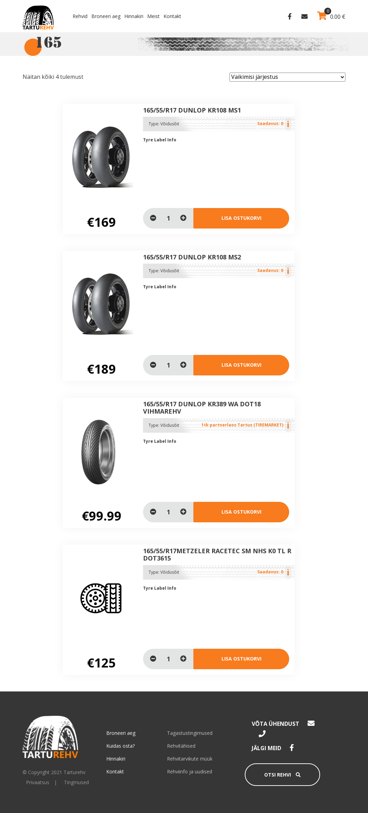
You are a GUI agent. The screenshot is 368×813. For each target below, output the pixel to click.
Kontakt (172, 16)
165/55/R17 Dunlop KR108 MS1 (192, 110)
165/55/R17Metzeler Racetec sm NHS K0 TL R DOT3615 (217, 555)
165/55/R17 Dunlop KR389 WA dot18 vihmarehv (202, 408)
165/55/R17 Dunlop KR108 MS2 (192, 257)
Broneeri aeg (105, 16)
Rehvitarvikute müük (189, 758)
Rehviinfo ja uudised (189, 771)
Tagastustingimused (189, 733)
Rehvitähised (181, 746)
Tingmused (76, 782)
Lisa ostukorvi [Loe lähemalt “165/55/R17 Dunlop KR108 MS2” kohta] (241, 365)
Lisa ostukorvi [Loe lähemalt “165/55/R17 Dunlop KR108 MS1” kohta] (241, 218)
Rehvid (80, 16)
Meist (153, 16)
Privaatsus (37, 782)
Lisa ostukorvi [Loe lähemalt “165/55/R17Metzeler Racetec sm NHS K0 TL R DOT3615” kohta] (241, 658)
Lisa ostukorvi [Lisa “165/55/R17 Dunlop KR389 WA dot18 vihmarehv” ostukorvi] (241, 511)
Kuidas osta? (120, 746)
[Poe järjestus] (287, 77)
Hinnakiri (133, 16)
